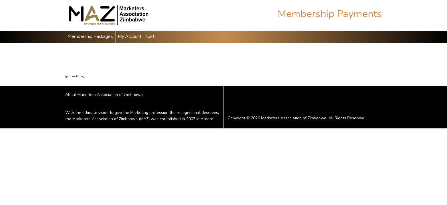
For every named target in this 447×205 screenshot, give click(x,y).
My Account (129, 36)
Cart (150, 36)
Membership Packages (90, 36)
